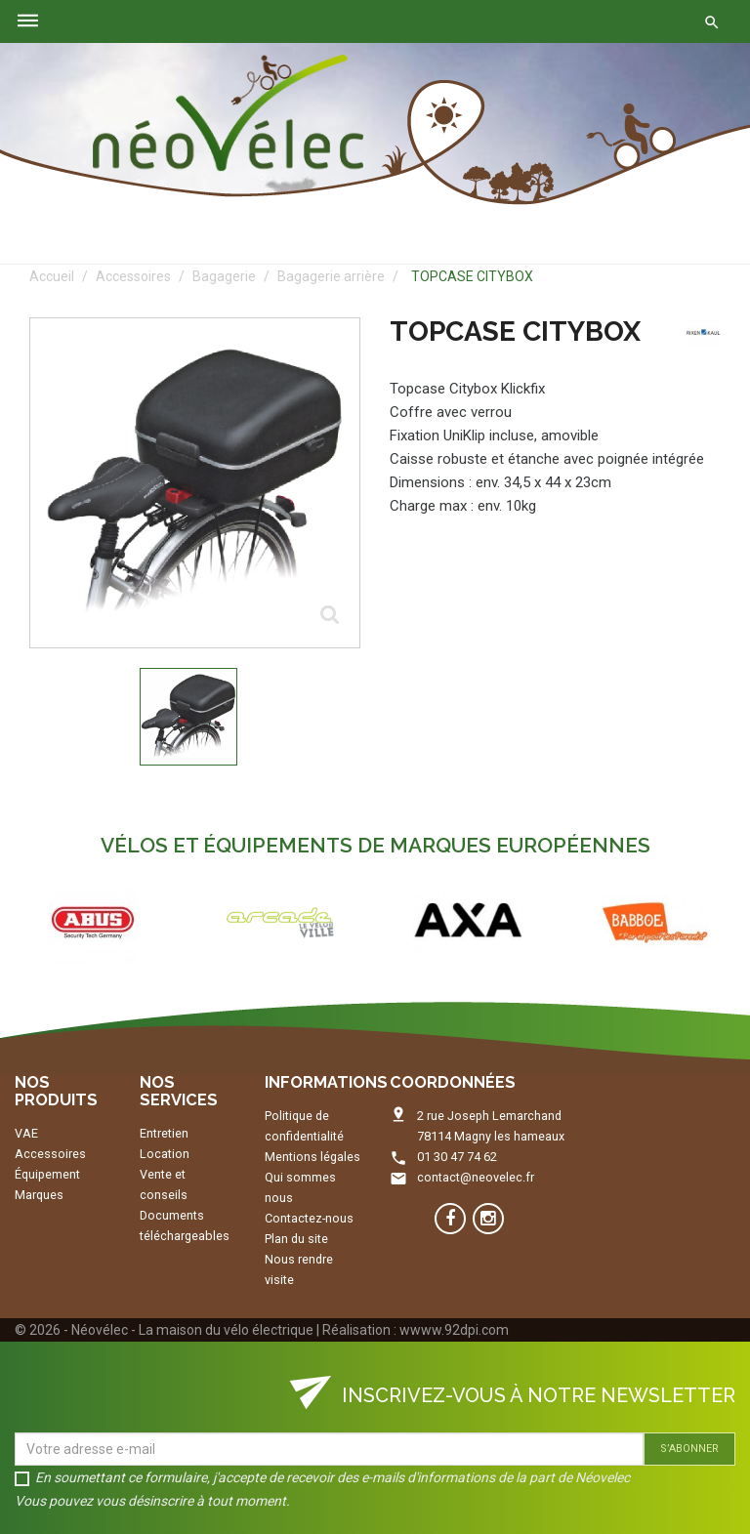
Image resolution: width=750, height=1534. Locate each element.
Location (164, 1153)
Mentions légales (312, 1156)
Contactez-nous (309, 1218)
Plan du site (296, 1238)
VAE (26, 1133)
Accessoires (50, 1153)
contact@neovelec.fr (475, 1177)
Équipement (47, 1174)
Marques (39, 1194)
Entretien (164, 1133)
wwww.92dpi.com (454, 1330)
